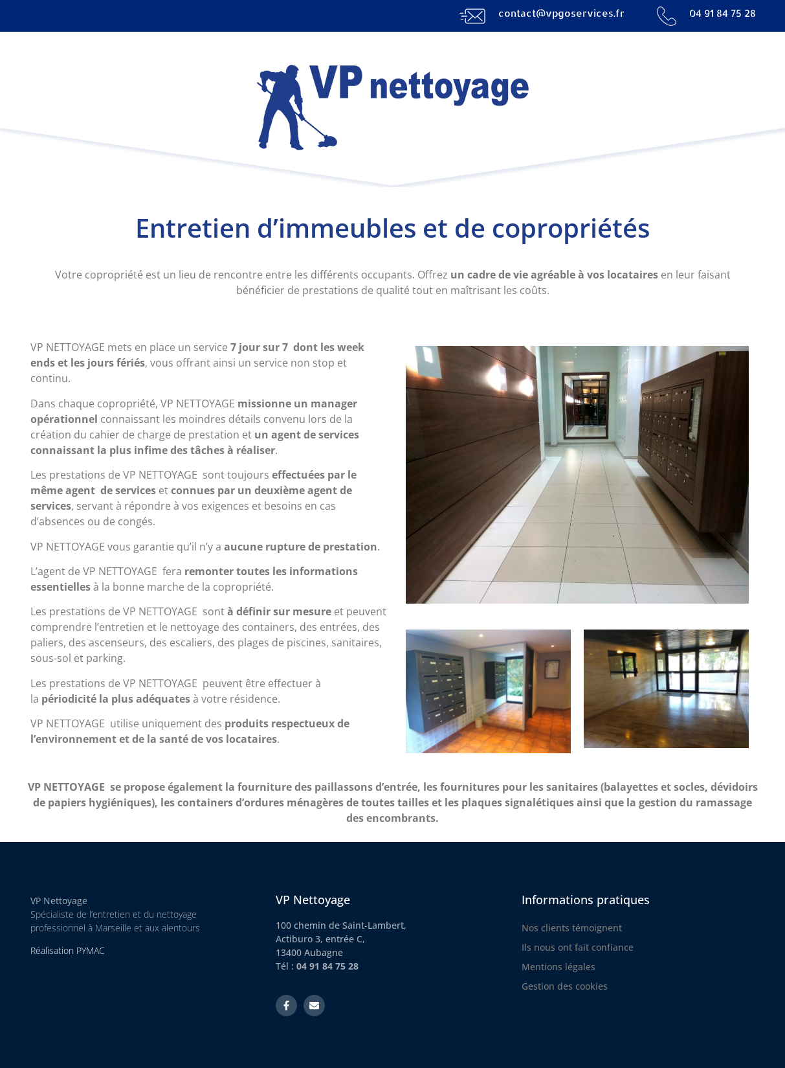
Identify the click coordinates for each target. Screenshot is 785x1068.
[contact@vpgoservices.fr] (472, 16)
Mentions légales (558, 966)
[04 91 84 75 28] (666, 16)
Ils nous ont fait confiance (578, 947)
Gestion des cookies (565, 986)
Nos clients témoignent (572, 928)
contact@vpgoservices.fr (561, 13)
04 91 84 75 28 (722, 13)
